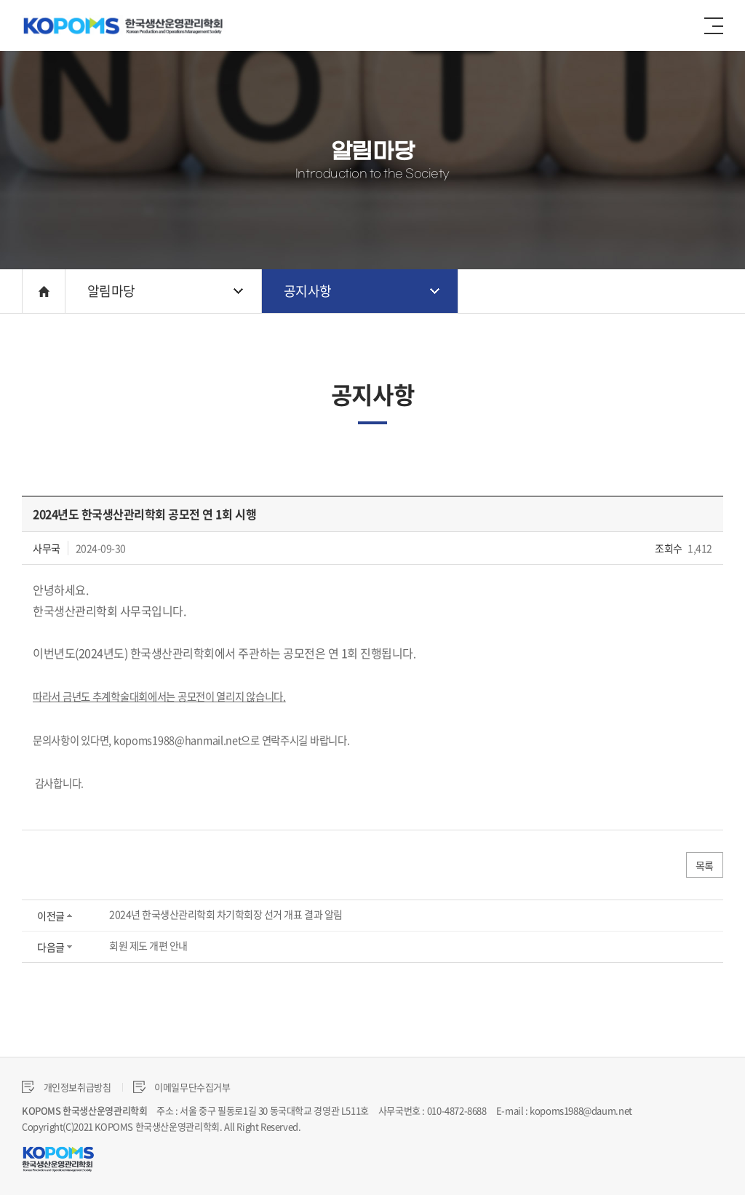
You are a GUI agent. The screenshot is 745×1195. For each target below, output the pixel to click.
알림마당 (111, 291)
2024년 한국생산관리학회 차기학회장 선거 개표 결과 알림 (226, 914)
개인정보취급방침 (66, 1087)
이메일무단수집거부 (182, 1087)
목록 (705, 865)
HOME (44, 291)
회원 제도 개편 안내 (148, 945)
